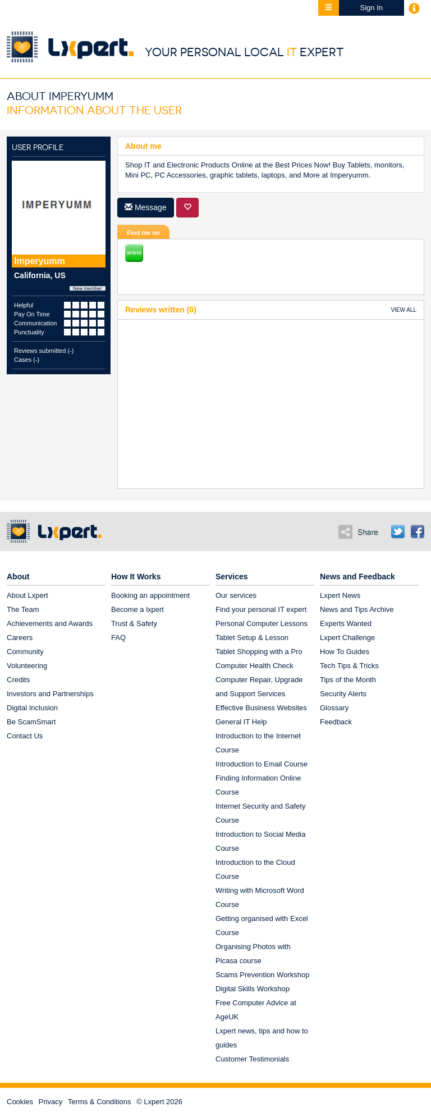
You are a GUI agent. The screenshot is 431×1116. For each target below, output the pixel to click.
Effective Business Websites (261, 708)
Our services (236, 595)
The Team (23, 609)
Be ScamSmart (31, 722)
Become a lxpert (137, 609)
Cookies (20, 1101)
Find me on (143, 232)
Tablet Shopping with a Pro (259, 651)
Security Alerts (343, 693)
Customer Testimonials (252, 1059)
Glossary (334, 708)
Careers (20, 637)
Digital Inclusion (32, 708)
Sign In (371, 7)
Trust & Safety (134, 623)
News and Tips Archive (357, 609)
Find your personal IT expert (261, 609)
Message (146, 207)
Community (25, 651)
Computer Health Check (255, 665)
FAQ (118, 637)
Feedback (336, 722)
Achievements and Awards (50, 623)
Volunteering (27, 665)
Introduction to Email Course (262, 764)
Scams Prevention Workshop (262, 974)
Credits (18, 679)
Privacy (51, 1101)
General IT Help (241, 722)
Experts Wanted (346, 623)
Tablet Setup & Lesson (252, 637)
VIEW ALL (403, 310)
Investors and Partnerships (50, 693)
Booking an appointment (150, 595)
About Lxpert (27, 595)
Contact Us (25, 736)
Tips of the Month (348, 679)
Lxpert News (340, 595)
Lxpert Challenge (347, 637)
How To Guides (344, 651)
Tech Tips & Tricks (349, 665)
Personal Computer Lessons (262, 623)
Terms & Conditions (99, 1101)
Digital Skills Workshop (253, 989)
